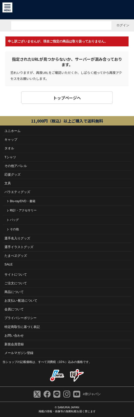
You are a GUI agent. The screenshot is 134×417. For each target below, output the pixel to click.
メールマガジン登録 (18, 353)
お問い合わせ (14, 335)
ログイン (122, 25)
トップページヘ (67, 98)
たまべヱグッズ (15, 255)
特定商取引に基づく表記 (22, 327)
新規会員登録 (14, 344)
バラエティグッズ (17, 192)
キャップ (10, 139)
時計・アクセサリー (23, 210)
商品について (14, 292)
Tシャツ (10, 157)
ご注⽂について (15, 283)
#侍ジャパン (92, 394)
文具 (7, 183)
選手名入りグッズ (17, 238)
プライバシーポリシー (20, 318)
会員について (14, 309)
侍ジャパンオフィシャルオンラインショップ (67, 9)
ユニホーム (12, 131)
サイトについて (15, 274)
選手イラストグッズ (18, 247)
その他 (14, 229)
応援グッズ (12, 174)
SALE (8, 264)
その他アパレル (15, 166)
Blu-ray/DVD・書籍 (22, 201)
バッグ (14, 220)
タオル (9, 148)
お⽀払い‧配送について (20, 300)
